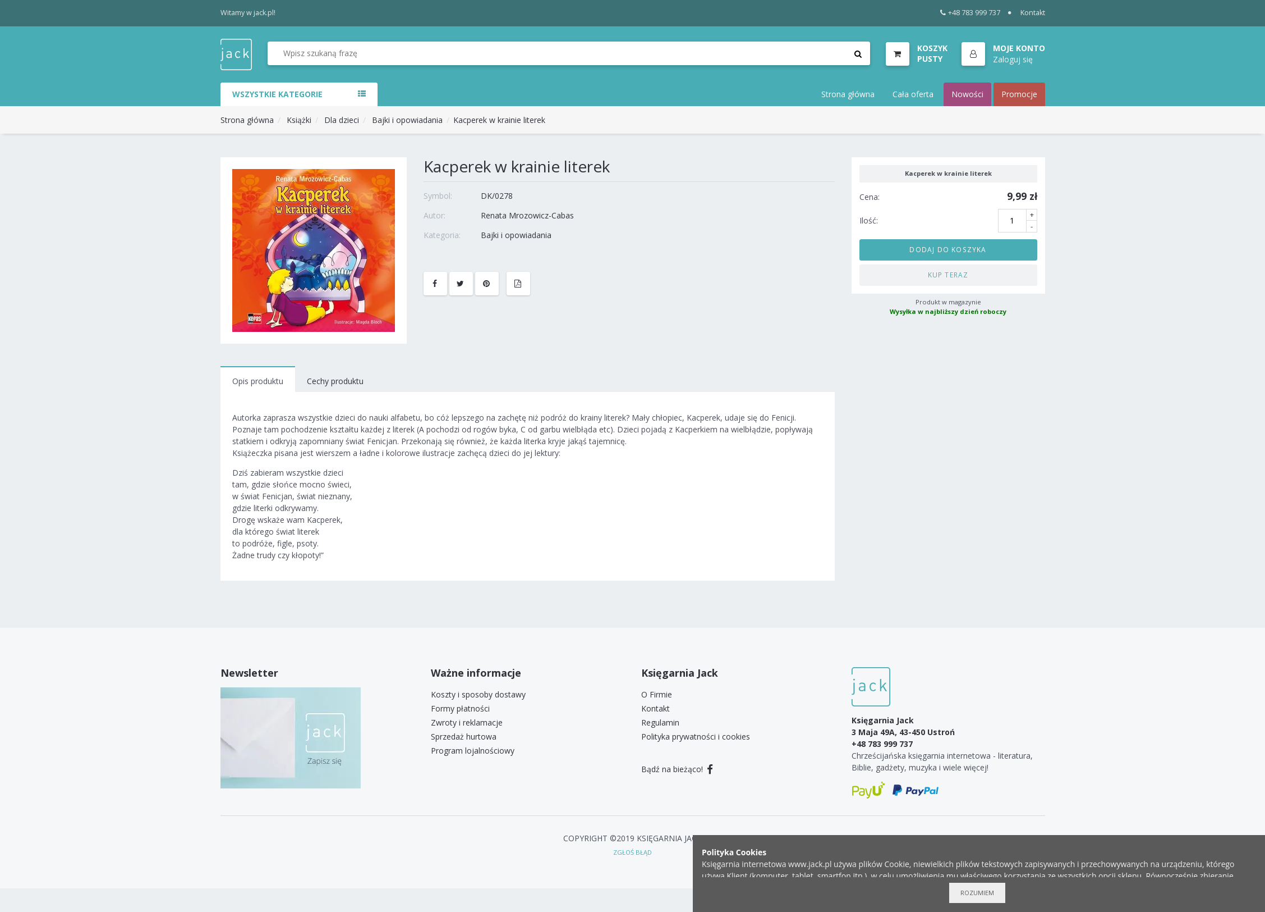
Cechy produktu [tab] (335, 381)
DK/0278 (497, 195)
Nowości (967, 94)
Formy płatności (460, 708)
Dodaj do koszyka (947, 249)
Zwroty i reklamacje (467, 722)
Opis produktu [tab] (257, 381)
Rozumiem (977, 892)
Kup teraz (948, 274)
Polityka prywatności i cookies (695, 736)
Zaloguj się (1013, 59)
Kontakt (1032, 12)
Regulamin (660, 722)
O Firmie (656, 694)
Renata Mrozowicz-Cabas (527, 215)
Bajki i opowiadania (407, 120)
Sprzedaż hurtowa (463, 736)
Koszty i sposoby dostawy (478, 694)
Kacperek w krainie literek (499, 120)
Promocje (1019, 94)
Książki (299, 120)
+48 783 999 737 (970, 12)
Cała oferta (913, 94)
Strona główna (848, 94)
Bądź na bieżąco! (677, 769)
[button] (1003, 54)
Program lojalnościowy (472, 750)
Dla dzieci (341, 120)
